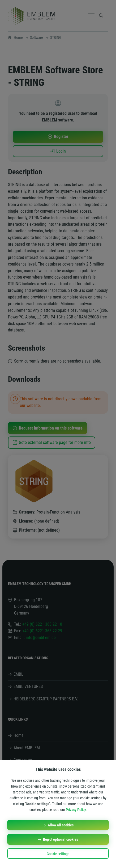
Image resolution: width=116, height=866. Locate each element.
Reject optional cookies (60, 839)
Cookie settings (58, 854)
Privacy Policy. (76, 810)
